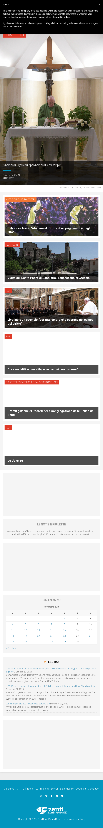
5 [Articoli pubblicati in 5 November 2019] (25, 624)
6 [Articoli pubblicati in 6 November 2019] (38, 624)
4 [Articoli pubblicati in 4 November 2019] (12, 624)
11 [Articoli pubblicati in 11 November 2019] (12, 630)
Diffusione (28, 788)
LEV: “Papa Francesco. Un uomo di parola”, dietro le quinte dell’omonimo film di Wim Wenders (50, 686)
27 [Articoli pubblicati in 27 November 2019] (38, 641)
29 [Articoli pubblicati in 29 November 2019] (64, 641)
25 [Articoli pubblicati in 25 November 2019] (12, 641)
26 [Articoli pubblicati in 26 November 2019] (25, 641)
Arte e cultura (14, 199)
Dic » (14, 648)
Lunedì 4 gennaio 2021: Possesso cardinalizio (28, 703)
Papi (8, 245)
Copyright (81, 788)
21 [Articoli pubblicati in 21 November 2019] (51, 636)
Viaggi (15, 245)
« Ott (8, 648)
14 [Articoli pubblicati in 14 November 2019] (51, 630)
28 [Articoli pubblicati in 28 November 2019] (51, 641)
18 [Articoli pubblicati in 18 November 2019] (12, 636)
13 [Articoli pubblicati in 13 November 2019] (38, 630)
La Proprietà (42, 788)
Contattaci (93, 788)
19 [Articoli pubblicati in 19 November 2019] (25, 636)
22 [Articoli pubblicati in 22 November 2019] (64, 636)
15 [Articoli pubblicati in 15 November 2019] (64, 630)
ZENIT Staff (8, 178)
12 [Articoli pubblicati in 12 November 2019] (25, 630)
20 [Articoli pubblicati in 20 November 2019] (38, 636)
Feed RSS (53, 662)
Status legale (67, 788)
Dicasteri (29, 199)
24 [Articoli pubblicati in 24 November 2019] (90, 636)
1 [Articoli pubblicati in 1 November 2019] (64, 618)
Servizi (54, 788)
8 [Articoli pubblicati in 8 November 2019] (64, 624)
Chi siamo (9, 788)
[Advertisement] (51, 494)
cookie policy (63, 17)
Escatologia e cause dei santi (35, 382)
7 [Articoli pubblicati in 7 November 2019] (51, 624)
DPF (19, 788)
